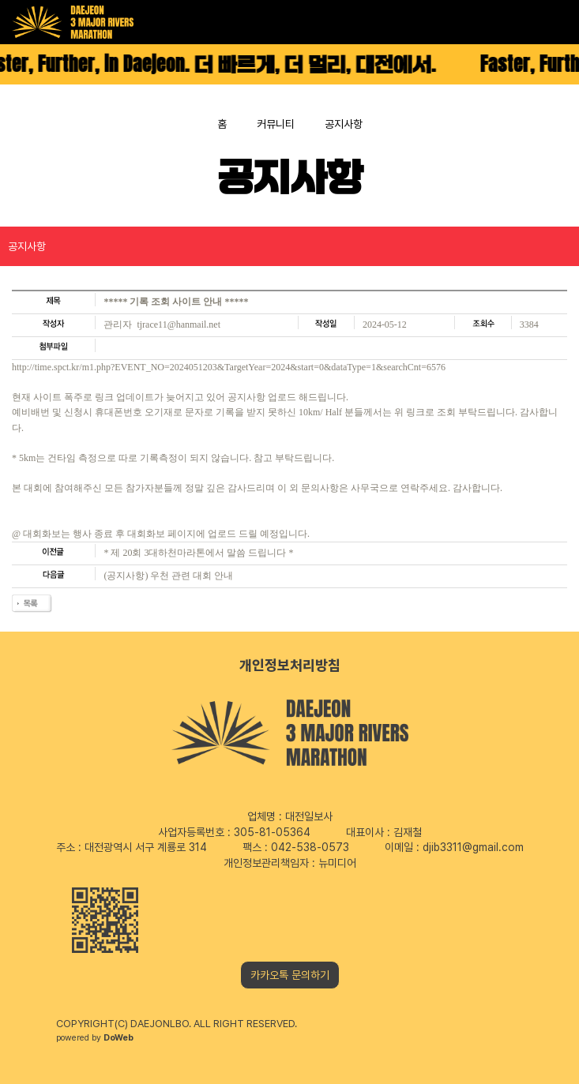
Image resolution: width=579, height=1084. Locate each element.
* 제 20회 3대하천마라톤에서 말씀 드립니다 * (198, 552)
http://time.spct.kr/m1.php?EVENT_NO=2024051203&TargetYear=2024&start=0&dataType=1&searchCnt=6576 (229, 367)
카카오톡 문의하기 (289, 975)
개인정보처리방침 (289, 665)
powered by (94, 1038)
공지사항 (27, 246)
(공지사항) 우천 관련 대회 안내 (168, 575)
